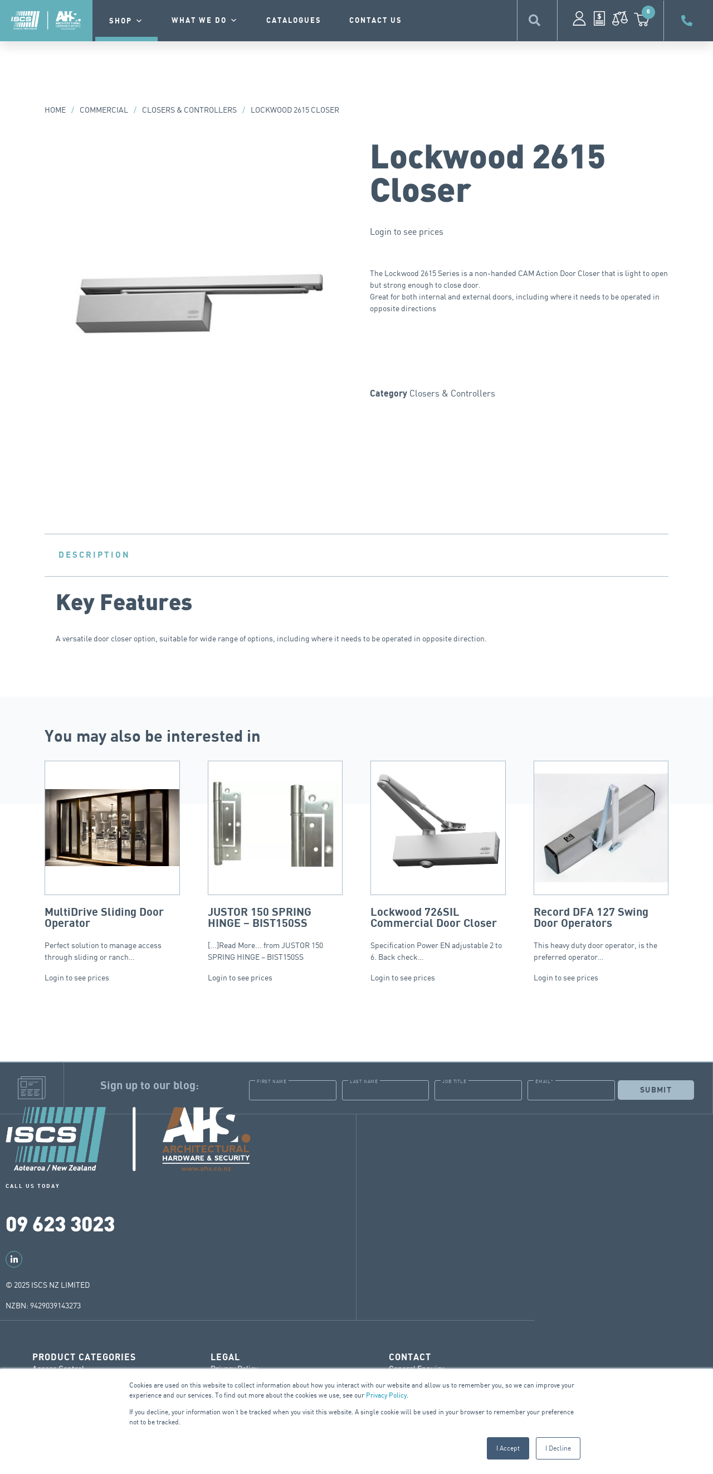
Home (55, 109)
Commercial (104, 109)
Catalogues (293, 21)
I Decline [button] (558, 1448)
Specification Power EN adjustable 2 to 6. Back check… (438, 861)
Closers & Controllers (189, 109)
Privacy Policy (386, 1395)
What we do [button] (205, 20)
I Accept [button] (508, 1448)
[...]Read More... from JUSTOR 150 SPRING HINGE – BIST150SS (275, 861)
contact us (375, 21)
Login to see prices (406, 231)
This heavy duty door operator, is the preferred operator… (601, 861)
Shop (126, 21)
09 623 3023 (60, 1222)
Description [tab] (94, 554)
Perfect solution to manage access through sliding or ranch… (112, 861)
